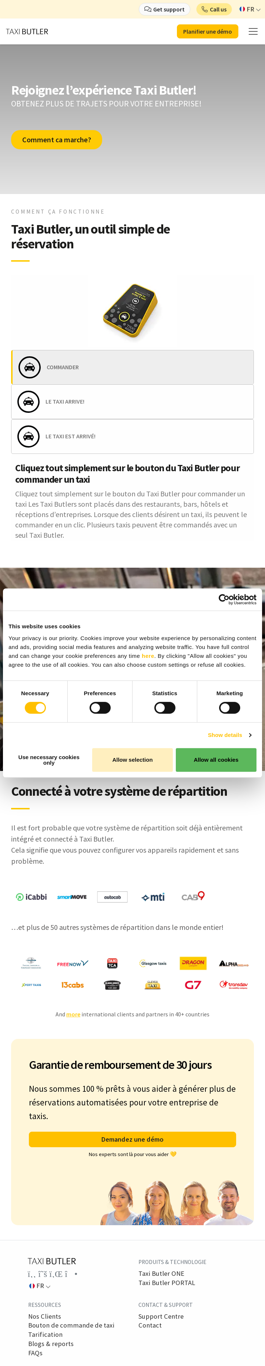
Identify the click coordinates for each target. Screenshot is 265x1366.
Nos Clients (44, 1316)
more (73, 1014)
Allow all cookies (216, 760)
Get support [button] (169, 9)
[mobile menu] (253, 31)
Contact (150, 1325)
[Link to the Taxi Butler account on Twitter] (42, 1274)
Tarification (45, 1334)
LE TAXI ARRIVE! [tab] (65, 401)
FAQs (35, 1353)
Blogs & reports (51, 1343)
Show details (225, 735)
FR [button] (247, 9)
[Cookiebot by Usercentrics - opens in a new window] (224, 599)
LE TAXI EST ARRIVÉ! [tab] (70, 436)
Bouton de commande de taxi (71, 1325)
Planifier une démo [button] (207, 31)
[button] (214, 9)
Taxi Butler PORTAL (166, 1283)
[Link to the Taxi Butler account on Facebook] (32, 1274)
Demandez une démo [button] (132, 1139)
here (148, 656)
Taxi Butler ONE (161, 1273)
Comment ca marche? (56, 139)
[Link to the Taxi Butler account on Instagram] (71, 1274)
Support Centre (161, 1316)
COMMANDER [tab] (63, 367)
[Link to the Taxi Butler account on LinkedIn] (56, 1274)
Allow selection (132, 760)
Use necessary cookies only (49, 760)
